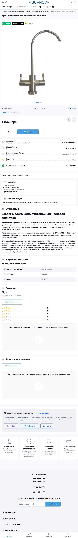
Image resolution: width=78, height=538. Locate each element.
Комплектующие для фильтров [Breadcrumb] (15, 11)
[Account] (76, 2)
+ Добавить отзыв (12, 302)
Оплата (11, 182)
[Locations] (72, 2)
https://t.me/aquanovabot (34, 492)
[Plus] (13, 131)
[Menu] (3, 2)
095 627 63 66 (39, 479)
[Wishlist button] (69, 119)
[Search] (6, 2)
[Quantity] (8, 131)
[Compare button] (74, 119)
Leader (74, 108)
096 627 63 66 (39, 481)
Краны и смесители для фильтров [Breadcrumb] (38, 11)
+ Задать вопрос (11, 366)
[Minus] (4, 131)
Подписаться (53, 504)
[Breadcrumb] (2, 11)
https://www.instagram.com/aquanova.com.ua (44, 492)
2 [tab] (41, 102)
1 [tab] (37, 102)
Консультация (15, 199)
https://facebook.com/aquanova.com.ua (39, 492)
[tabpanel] (39, 63)
